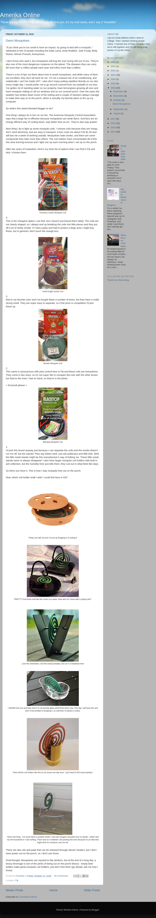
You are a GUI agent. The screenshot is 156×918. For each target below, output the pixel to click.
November (118, 96)
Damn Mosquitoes (17, 40)
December (118, 91)
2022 (113, 70)
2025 (113, 62)
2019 (113, 83)
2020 (113, 79)
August (117, 113)
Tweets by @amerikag (118, 280)
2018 (113, 88)
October (117, 100)
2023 (113, 66)
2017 (113, 119)
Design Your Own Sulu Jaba (123, 152)
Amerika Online (20, 15)
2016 (113, 123)
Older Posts (92, 890)
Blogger (95, 910)
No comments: (61, 876)
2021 (113, 75)
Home (53, 890)
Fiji (16, 880)
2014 (113, 131)
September (119, 109)
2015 (113, 127)
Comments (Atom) (28, 897)
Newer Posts (14, 890)
